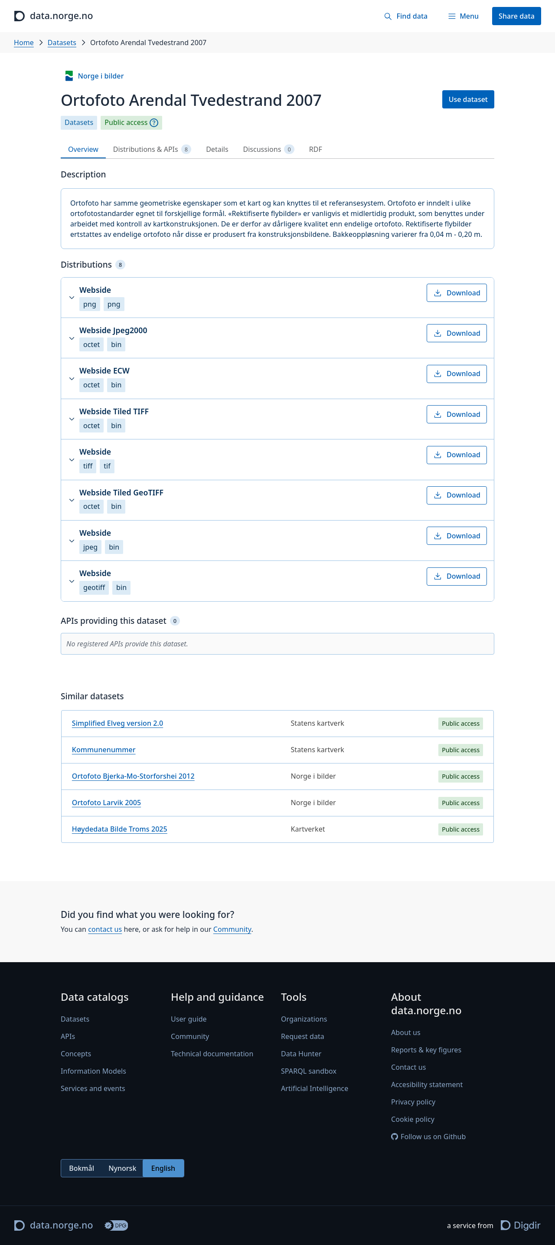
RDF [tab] (315, 149)
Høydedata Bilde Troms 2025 (119, 829)
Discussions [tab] (268, 149)
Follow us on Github (428, 1137)
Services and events (93, 1089)
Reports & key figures (426, 1050)
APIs (68, 1037)
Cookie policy (412, 1119)
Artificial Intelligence (314, 1089)
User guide (189, 1019)
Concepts (76, 1054)
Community (232, 929)
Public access (125, 122)
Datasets (62, 42)
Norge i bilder (94, 76)
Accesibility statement (427, 1085)
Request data (302, 1037)
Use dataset (468, 99)
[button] (277, 298)
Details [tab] (217, 149)
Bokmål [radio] (81, 1168)
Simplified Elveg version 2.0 (117, 723)
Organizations (304, 1019)
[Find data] (405, 16)
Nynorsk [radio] (122, 1168)
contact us (105, 929)
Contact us (408, 1067)
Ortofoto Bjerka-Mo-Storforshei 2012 (133, 776)
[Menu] (463, 16)
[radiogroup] (122, 1169)
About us (406, 1033)
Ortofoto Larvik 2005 (106, 802)
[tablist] (277, 149)
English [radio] (163, 1168)
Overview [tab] (83, 149)
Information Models (93, 1071)
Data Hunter (301, 1054)
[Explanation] (154, 122)
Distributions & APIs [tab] (152, 149)
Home (24, 42)
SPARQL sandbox (308, 1071)
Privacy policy (413, 1102)
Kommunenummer (104, 749)
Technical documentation (212, 1054)
